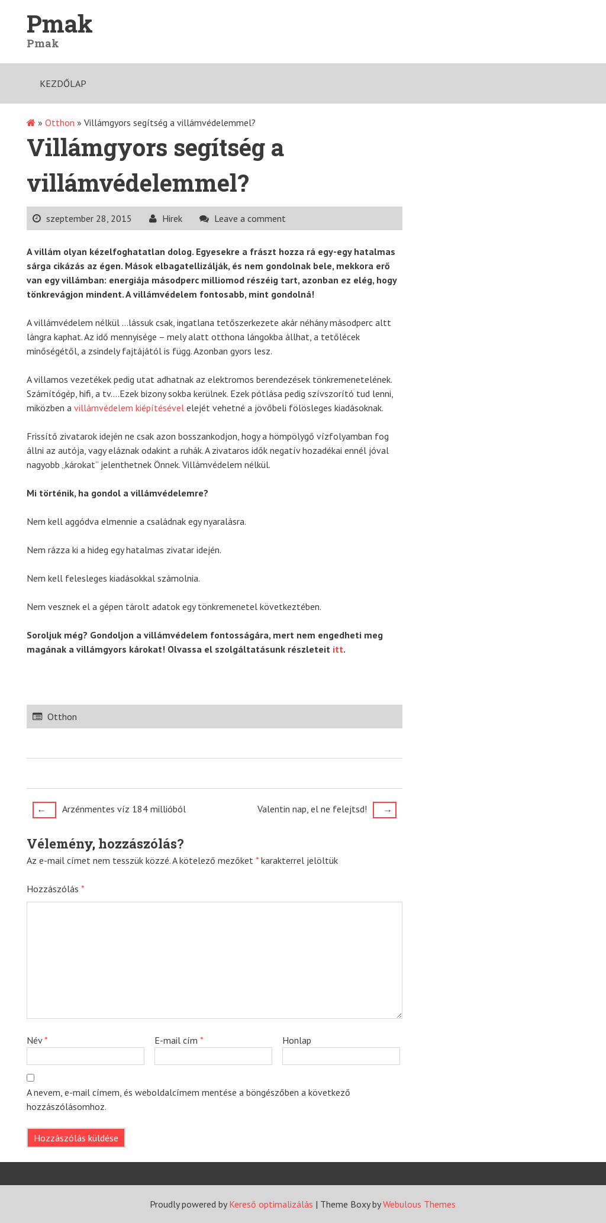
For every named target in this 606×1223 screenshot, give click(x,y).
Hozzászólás (56, 889)
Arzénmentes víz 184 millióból (109, 810)
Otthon (60, 122)
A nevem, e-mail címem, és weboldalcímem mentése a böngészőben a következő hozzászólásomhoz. (188, 1099)
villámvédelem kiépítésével (129, 408)
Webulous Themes (419, 1204)
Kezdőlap (63, 83)
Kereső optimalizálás (271, 1204)
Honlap (296, 1040)
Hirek (172, 218)
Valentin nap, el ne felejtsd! (327, 810)
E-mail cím (179, 1040)
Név (37, 1040)
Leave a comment (250, 218)
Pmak (60, 23)
